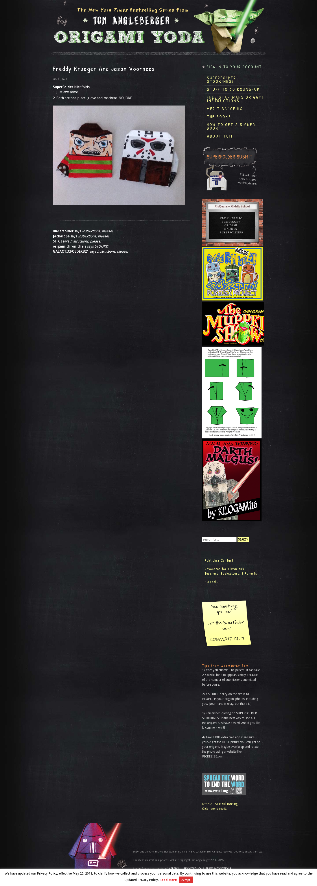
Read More (168, 880)
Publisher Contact (219, 560)
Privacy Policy (192, 868)
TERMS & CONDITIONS (218, 868)
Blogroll (211, 581)
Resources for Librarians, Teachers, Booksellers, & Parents (231, 571)
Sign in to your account (234, 67)
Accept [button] (185, 880)
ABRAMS (174, 868)
